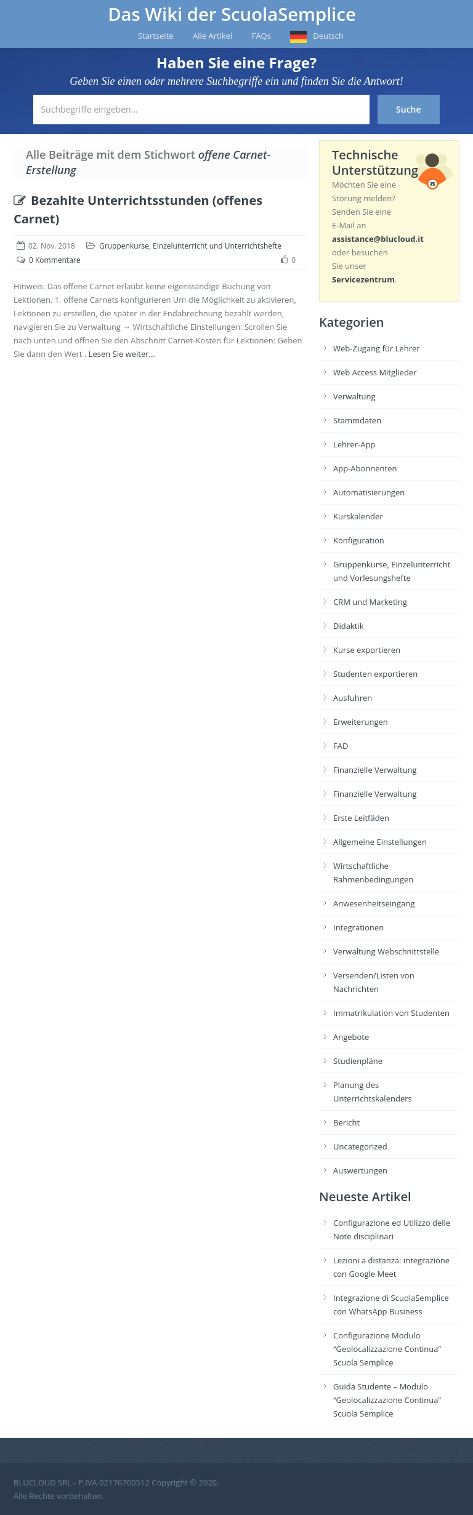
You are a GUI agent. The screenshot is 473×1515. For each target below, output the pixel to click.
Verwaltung (354, 396)
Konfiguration (358, 540)
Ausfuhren (352, 697)
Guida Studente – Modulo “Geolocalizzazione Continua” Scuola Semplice (387, 1400)
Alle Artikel (212, 35)
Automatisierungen (369, 492)
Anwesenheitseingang (373, 903)
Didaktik (348, 625)
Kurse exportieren (366, 649)
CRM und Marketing (370, 601)
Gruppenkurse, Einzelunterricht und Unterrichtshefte (190, 246)
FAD (340, 745)
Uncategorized (360, 1146)
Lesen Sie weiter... (122, 353)
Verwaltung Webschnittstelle (386, 951)
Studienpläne (357, 1060)
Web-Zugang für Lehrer (376, 348)
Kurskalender (358, 516)
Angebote (351, 1036)
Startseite (156, 35)
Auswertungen (360, 1170)
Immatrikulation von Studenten (391, 1012)
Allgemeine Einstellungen (380, 841)
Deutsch (328, 35)
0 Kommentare (54, 260)
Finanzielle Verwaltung (375, 769)
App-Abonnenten (365, 468)
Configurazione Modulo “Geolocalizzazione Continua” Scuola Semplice (387, 1349)
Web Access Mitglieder (374, 372)
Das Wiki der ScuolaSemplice (232, 14)
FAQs (261, 35)
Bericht (346, 1122)
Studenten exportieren (375, 673)
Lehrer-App (354, 444)
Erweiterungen (360, 721)
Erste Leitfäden (361, 817)
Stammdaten (357, 420)
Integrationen (358, 927)
